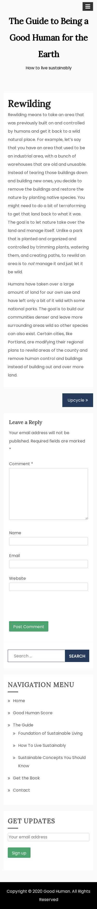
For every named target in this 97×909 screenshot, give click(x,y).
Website (17, 578)
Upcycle (76, 400)
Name (15, 533)
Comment (21, 464)
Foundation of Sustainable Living (50, 733)
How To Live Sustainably (42, 745)
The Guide (23, 725)
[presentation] (44, 608)
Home (19, 701)
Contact (21, 790)
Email (14, 556)
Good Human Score (33, 713)
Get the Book (26, 778)
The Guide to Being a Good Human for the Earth (48, 37)
